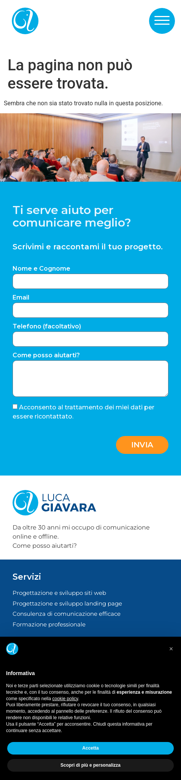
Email (21, 298)
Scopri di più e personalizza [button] (90, 765)
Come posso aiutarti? (46, 355)
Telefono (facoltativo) (47, 326)
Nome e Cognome (41, 269)
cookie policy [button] (65, 698)
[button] (162, 20)
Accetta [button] (90, 748)
